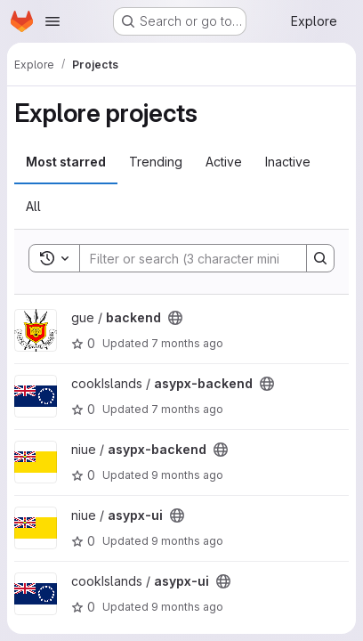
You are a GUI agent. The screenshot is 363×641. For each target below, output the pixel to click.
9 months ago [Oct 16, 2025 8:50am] (187, 606)
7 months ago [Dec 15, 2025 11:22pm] (187, 343)
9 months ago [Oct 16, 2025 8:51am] (187, 475)
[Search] (196, 258)
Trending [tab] (155, 161)
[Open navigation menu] (52, 21)
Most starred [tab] (66, 161)
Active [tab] (224, 161)
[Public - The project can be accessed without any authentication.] (175, 318)
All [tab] (33, 206)
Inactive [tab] (288, 161)
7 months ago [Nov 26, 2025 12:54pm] (187, 409)
